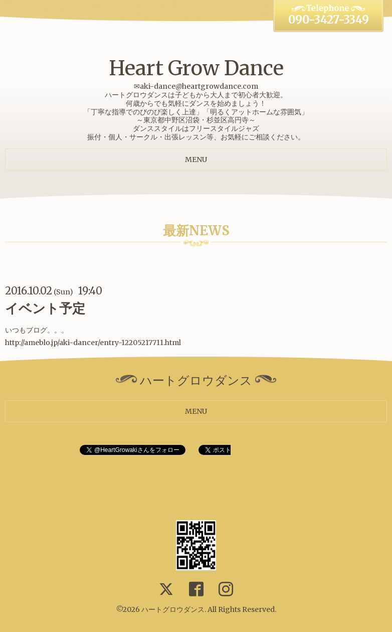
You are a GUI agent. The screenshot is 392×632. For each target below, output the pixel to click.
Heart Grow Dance (196, 68)
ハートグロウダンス (173, 609)
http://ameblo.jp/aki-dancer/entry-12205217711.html (93, 342)
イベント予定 (45, 308)
